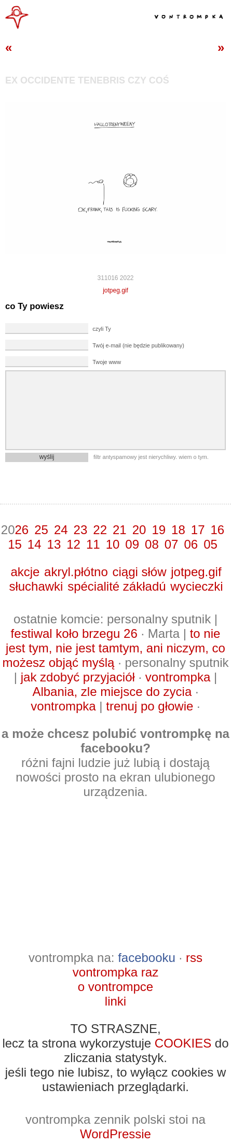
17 (198, 530)
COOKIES (183, 1043)
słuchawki (36, 586)
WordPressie (115, 1134)
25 (41, 530)
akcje (24, 572)
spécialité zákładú (116, 586)
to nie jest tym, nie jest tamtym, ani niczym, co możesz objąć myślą (113, 647)
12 (73, 544)
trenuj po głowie (149, 706)
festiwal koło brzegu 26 (74, 633)
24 (61, 530)
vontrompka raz (115, 972)
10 (113, 544)
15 (15, 544)
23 (81, 530)
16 (218, 530)
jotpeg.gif (115, 290)
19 (159, 530)
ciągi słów (139, 572)
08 (152, 544)
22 (100, 530)
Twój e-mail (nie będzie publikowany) (138, 345)
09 (132, 544)
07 (172, 544)
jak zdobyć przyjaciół (78, 677)
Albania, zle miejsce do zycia (112, 692)
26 (22, 530)
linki (115, 1001)
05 (210, 544)
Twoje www (106, 362)
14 (35, 544)
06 (191, 544)
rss (194, 958)
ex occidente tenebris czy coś (87, 80)
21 (120, 530)
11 (93, 544)
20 (139, 530)
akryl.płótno (76, 572)
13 (54, 544)
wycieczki (196, 586)
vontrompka (177, 677)
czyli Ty (101, 329)
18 (178, 530)
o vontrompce (115, 987)
